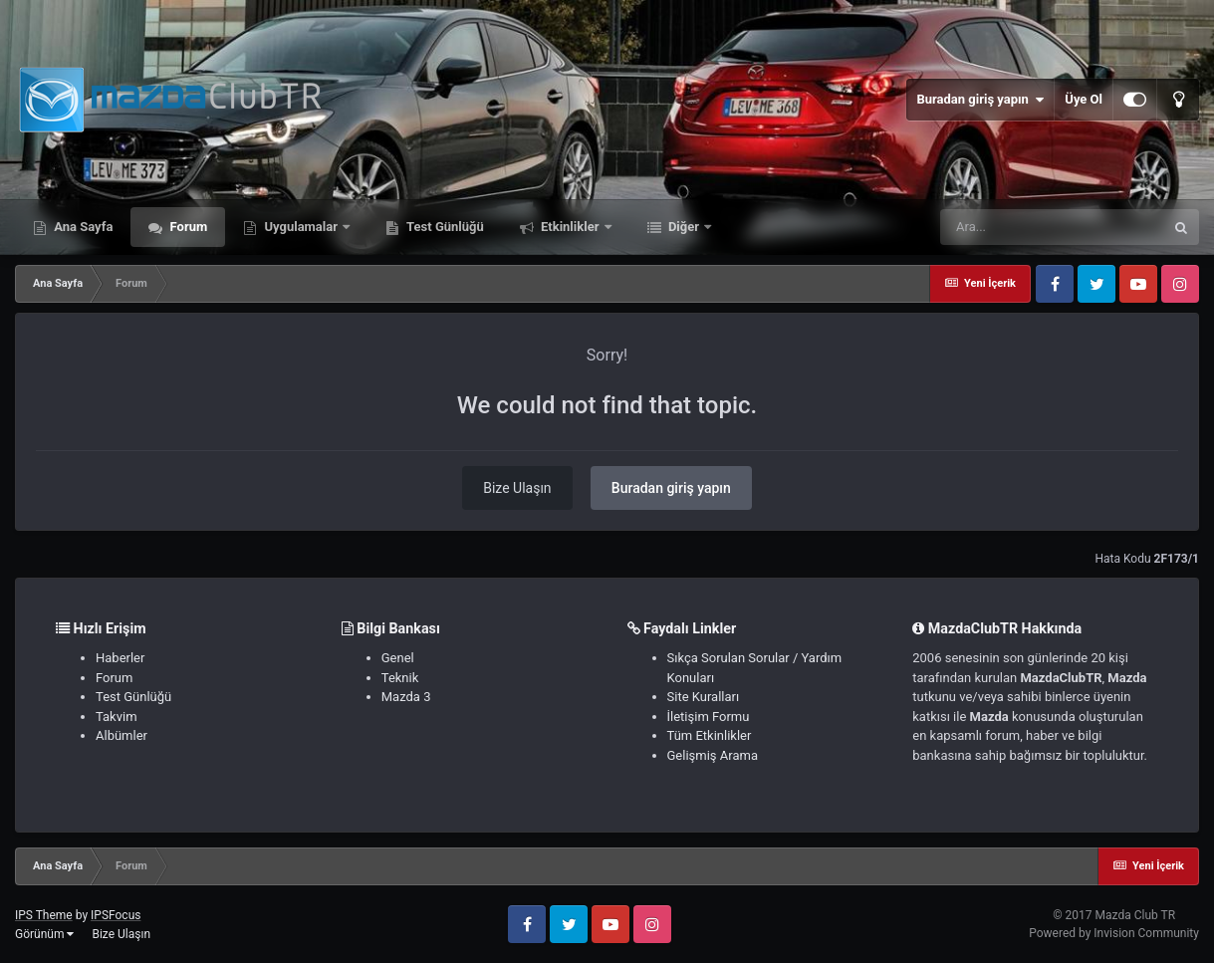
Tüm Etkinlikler (709, 735)
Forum (186, 226)
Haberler (120, 657)
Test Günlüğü (443, 226)
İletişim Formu (708, 716)
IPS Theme (44, 915)
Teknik (400, 677)
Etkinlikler (570, 226)
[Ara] (1051, 227)
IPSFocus (115, 915)
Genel (397, 657)
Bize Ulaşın (517, 488)
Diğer (684, 226)
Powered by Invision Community (1114, 933)
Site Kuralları (703, 696)
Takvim (116, 716)
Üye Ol (1083, 99)
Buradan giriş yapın (980, 99)
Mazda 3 (406, 696)
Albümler (121, 735)
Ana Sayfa (82, 226)
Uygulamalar (301, 226)
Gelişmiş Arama (712, 755)
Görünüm (44, 934)
